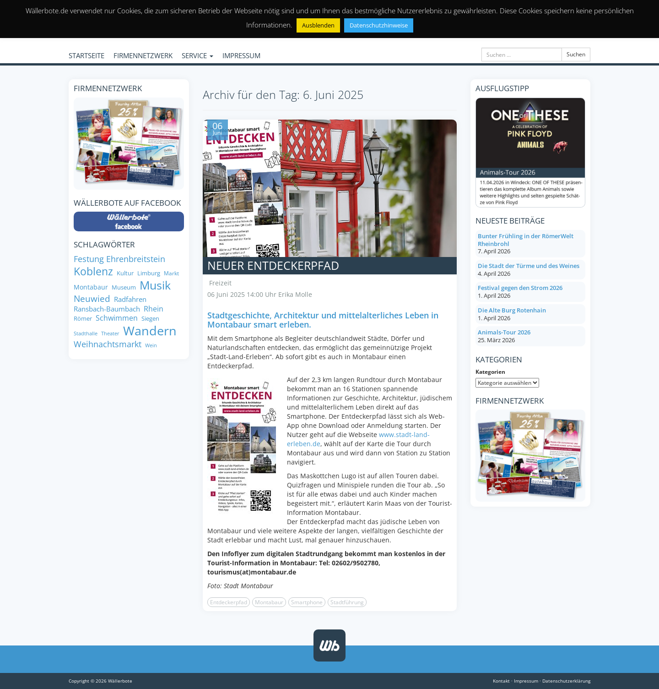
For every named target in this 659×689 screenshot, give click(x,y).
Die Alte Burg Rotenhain (512, 310)
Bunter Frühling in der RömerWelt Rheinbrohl (525, 240)
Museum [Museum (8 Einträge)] (124, 287)
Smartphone (307, 602)
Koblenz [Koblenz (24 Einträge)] (93, 271)
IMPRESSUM (241, 55)
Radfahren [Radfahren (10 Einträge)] (130, 299)
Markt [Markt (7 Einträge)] (171, 273)
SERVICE (197, 55)
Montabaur (269, 602)
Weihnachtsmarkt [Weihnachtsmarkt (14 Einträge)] (107, 344)
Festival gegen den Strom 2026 (520, 288)
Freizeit (220, 283)
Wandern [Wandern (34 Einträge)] (150, 331)
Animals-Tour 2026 (504, 332)
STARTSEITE (86, 55)
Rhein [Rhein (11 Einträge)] (153, 309)
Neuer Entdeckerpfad (273, 265)
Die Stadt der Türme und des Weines (528, 266)
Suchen (576, 54)
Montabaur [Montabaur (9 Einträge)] (91, 287)
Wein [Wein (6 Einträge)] (151, 346)
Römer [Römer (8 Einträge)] (83, 319)
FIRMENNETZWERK (143, 55)
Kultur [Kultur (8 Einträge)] (125, 273)
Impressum (526, 681)
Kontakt (501, 681)
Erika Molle (295, 294)
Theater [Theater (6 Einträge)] (110, 334)
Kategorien (490, 371)
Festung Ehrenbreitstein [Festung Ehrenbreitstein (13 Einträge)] (119, 259)
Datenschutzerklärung (566, 681)
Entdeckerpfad (228, 602)
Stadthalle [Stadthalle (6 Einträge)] (85, 334)
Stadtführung (347, 602)
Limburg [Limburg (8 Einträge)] (148, 273)
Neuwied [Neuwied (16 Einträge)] (92, 298)
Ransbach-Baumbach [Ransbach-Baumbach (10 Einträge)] (107, 309)
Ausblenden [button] (318, 25)
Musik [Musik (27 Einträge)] (155, 285)
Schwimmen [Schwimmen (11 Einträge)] (117, 318)
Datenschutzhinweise (379, 25)
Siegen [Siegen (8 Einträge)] (150, 319)
